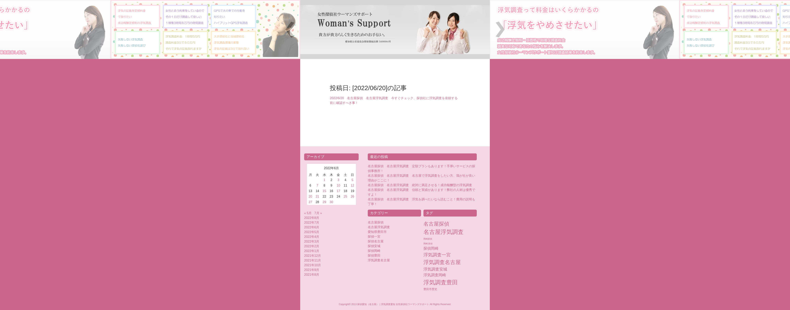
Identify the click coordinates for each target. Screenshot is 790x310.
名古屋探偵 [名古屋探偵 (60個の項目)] (436, 224)
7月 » (318, 213)
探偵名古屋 (376, 241)
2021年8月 (311, 274)
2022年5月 (311, 232)
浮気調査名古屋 (379, 260)
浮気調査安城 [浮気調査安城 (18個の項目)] (435, 269)
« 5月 (308, 213)
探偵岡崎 (376, 250)
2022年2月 (311, 246)
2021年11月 (312, 260)
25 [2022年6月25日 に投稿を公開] (345, 196)
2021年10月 (312, 265)
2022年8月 (311, 217)
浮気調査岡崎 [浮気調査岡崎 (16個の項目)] (434, 275)
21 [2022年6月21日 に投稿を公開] (317, 196)
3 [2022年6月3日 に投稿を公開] (338, 180)
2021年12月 (312, 255)
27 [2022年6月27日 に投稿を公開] (310, 202)
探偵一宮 (374, 236)
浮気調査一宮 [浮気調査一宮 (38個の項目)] (437, 254)
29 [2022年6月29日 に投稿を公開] (324, 202)
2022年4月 (311, 236)
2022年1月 (311, 251)
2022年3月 (311, 241)
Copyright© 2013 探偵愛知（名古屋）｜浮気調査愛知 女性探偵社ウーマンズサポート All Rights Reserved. (395, 304)
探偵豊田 (377, 255)
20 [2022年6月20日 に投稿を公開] (310, 196)
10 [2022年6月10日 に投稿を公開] (338, 185)
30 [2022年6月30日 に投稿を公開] (331, 202)
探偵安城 (374, 246)
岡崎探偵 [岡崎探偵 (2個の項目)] (427, 239)
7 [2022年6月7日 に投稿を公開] (317, 185)
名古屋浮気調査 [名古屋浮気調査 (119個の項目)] (443, 232)
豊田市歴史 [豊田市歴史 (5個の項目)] (430, 289)
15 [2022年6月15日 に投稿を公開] (324, 191)
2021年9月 (311, 270)
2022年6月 (311, 227)
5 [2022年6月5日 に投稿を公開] (352, 180)
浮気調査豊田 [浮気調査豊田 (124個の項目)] (440, 282)
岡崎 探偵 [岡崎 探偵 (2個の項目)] (428, 243)
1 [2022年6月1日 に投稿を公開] (324, 180)
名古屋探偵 (376, 222)
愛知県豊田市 (377, 231)
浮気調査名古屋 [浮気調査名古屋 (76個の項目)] (442, 262)
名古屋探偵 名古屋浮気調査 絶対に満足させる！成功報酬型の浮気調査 (420, 185)
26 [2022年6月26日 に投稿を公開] (352, 196)
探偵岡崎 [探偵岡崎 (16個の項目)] (430, 248)
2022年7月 (311, 222)
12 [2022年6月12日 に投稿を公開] (352, 185)
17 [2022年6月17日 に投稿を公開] (338, 191)
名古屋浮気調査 (379, 227)
